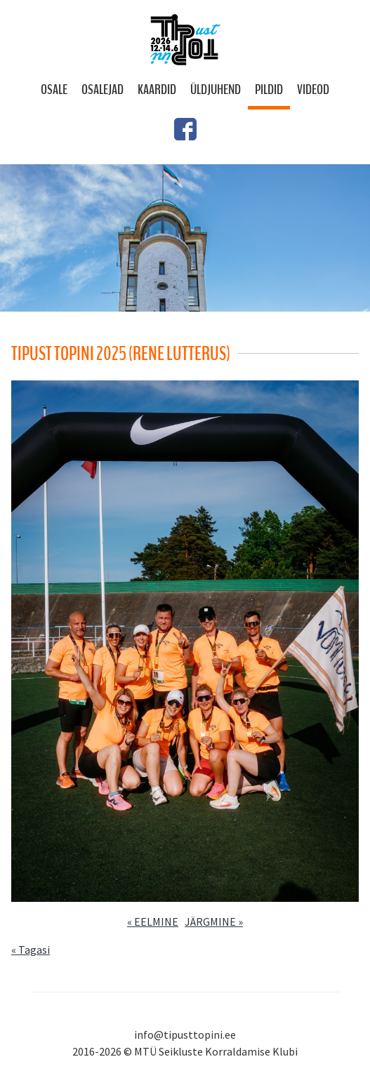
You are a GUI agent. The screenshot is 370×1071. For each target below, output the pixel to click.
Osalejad (102, 89)
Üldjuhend (215, 89)
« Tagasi (30, 950)
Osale (54, 89)
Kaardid (157, 89)
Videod (313, 89)
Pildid (269, 89)
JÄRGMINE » (214, 921)
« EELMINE (152, 921)
